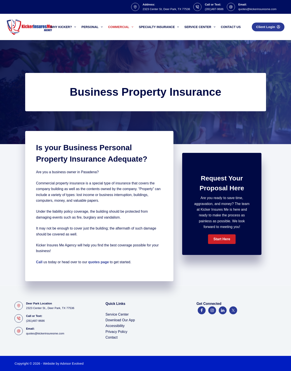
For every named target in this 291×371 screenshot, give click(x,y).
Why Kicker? (64, 27)
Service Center (200, 27)
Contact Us (231, 27)
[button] (222, 239)
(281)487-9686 (214, 9)
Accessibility (115, 326)
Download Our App (120, 320)
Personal (92, 27)
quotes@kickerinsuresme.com (257, 9)
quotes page (98, 262)
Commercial (121, 27)
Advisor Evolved (72, 363)
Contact (112, 337)
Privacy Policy (116, 332)
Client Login (268, 27)
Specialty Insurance (160, 27)
